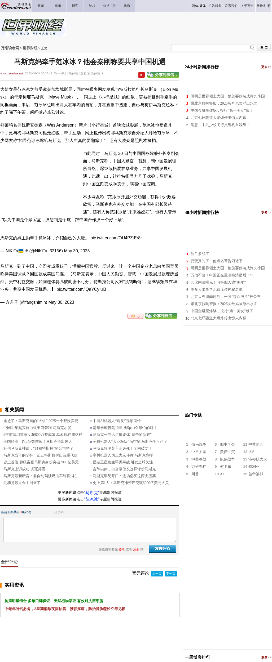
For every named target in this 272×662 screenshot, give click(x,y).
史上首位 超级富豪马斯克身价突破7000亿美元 (41, 462)
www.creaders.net (11, 73)
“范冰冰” (92, 499)
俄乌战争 (198, 444)
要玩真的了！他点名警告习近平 (217, 261)
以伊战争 (227, 459)
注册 (267, 6)
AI (222, 474)
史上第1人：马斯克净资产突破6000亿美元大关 (131, 483)
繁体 (202, 6)
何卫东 (225, 467)
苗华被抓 (255, 474)
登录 (260, 6)
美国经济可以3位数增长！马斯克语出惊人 (37, 442)
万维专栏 (198, 467)
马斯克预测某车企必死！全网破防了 (122, 448)
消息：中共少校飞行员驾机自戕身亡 (220, 125)
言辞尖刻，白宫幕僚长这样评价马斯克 (124, 469)
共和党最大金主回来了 (22, 483)
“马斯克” (92, 492)
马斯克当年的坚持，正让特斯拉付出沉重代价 (40, 455)
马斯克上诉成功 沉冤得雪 (24, 469)
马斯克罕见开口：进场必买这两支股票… (126, 476)
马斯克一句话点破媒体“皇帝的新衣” (122, 435)
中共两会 (255, 444)
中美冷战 (198, 459)
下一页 (171, 573)
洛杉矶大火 (257, 459)
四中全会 (227, 444)
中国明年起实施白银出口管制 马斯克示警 (37, 428)
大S (251, 452)
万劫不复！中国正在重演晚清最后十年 (222, 275)
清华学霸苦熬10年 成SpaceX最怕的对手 (125, 428)
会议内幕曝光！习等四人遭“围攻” (218, 282)
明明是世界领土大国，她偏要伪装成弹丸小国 (228, 96)
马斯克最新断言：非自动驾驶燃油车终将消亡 (40, 476)
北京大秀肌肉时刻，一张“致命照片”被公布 (226, 297)
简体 (195, 6)
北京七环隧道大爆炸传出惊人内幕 (218, 118)
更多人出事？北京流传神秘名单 (217, 290)
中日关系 (198, 452)
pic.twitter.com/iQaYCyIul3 (81, 289)
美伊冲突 (227, 452)
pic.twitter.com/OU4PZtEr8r (116, 238)
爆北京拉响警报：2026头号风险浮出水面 (224, 103)
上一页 (157, 573)
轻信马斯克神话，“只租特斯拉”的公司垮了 (38, 448)
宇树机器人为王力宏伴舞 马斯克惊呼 (123, 455)
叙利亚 (254, 467)
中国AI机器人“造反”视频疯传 (117, 421)
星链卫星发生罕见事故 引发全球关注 (123, 462)
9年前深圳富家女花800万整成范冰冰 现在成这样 (42, 435)
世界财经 (30, 48)
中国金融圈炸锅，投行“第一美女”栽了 (222, 111)
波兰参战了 (200, 254)
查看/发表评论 (90, 73)
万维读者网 (10, 48)
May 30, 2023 (77, 251)
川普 (195, 474)
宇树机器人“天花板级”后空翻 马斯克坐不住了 (130, 442)
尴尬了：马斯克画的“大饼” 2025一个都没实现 (40, 421)
